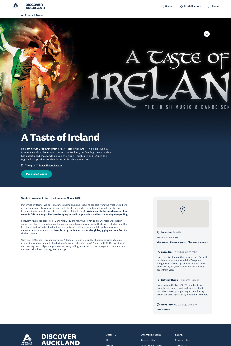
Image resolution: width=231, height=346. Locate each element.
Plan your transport (198, 242)
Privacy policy (182, 340)
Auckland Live (148, 340)
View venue (162, 242)
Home (109, 340)
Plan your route (177, 242)
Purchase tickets (36, 174)
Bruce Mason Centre (50, 165)
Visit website (163, 309)
